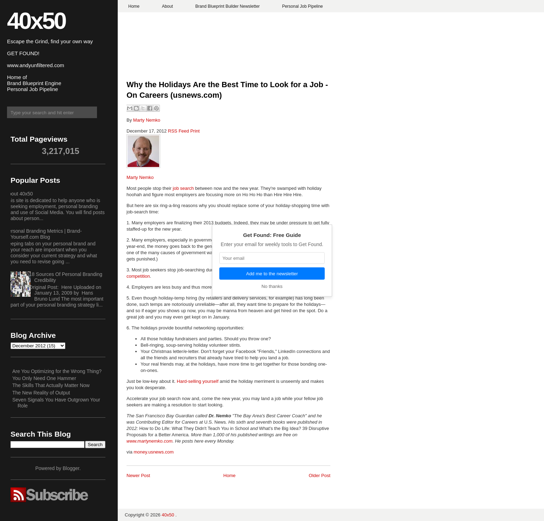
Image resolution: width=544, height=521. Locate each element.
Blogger (71, 468)
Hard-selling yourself (198, 381)
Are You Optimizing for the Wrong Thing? (57, 371)
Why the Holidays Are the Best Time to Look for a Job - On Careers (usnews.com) (227, 90)
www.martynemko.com (150, 441)
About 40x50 (19, 194)
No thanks (272, 286)
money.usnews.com (154, 452)
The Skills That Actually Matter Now (51, 385)
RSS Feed (179, 131)
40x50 (36, 20)
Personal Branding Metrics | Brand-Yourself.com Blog (43, 234)
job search (183, 188)
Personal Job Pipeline (302, 6)
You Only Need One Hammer (44, 378)
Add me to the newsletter (272, 273)
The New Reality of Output (41, 392)
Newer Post (138, 475)
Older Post (319, 475)
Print (195, 131)
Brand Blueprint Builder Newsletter (227, 6)
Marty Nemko (146, 120)
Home (134, 6)
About (167, 6)
